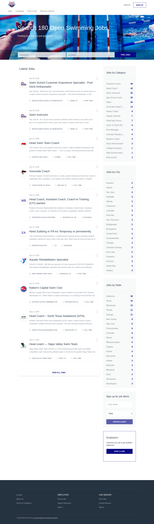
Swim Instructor (38, 114)
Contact (19, 495)
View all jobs (58, 373)
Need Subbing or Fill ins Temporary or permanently (60, 231)
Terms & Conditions (23, 503)
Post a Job (119, 451)
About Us (20, 499)
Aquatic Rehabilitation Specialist (48, 259)
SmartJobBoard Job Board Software (46, 518)
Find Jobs (125, 55)
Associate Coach (39, 171)
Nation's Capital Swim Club (45, 287)
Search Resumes (64, 503)
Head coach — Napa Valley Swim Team (53, 344)
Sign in (127, 5)
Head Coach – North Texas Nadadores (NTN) (56, 316)
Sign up (139, 5)
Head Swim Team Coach (44, 143)
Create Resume (105, 503)
